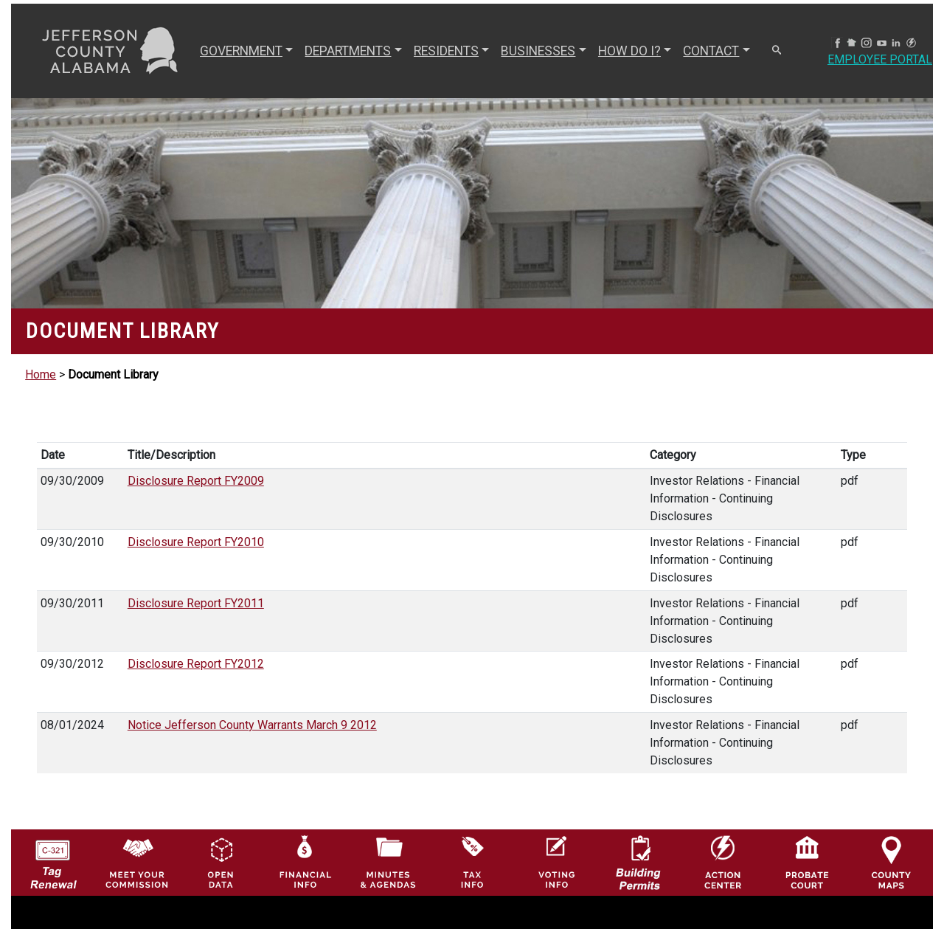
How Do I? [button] (629, 51)
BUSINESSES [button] (538, 51)
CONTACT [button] (711, 51)
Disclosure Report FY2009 (196, 481)
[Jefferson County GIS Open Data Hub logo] (220, 861)
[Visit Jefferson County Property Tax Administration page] (472, 861)
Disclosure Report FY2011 (196, 603)
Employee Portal (879, 59)
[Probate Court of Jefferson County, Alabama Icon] (807, 861)
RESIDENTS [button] (446, 51)
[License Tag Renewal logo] (52, 859)
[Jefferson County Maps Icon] (891, 861)
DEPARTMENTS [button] (348, 51)
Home (40, 374)
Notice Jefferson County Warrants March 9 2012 (252, 725)
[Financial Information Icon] (304, 861)
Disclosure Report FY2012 (196, 664)
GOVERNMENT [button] (241, 51)
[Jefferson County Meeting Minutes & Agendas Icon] (388, 861)
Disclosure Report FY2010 (196, 542)
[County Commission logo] (136, 861)
